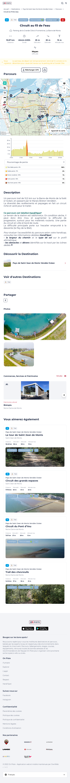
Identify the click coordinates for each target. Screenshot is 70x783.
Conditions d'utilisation (12, 728)
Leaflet (53, 134)
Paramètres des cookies (12, 711)
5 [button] (60, 117)
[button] (16, 120)
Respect (6, 680)
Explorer (6, 667)
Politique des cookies (11, 715)
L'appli (5, 671)
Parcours (58, 9)
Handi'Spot (7, 684)
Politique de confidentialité (13, 720)
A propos (6, 663)
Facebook (6, 695)
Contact (6, 675)
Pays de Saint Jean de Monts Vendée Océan (38, 9)
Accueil (6, 9)
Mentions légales (9, 724)
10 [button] (9, 98)
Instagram (7, 700)
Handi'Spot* (35, 213)
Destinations (15, 9)
